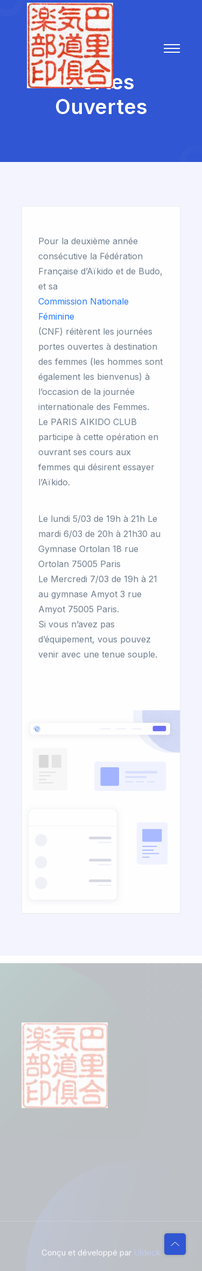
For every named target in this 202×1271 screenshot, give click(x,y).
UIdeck (147, 1254)
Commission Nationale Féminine (83, 309)
